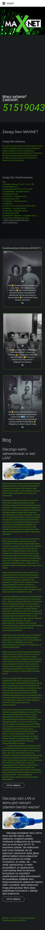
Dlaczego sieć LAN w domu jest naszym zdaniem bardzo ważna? (21, 801)
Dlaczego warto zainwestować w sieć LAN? (18, 452)
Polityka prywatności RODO (14, 920)
